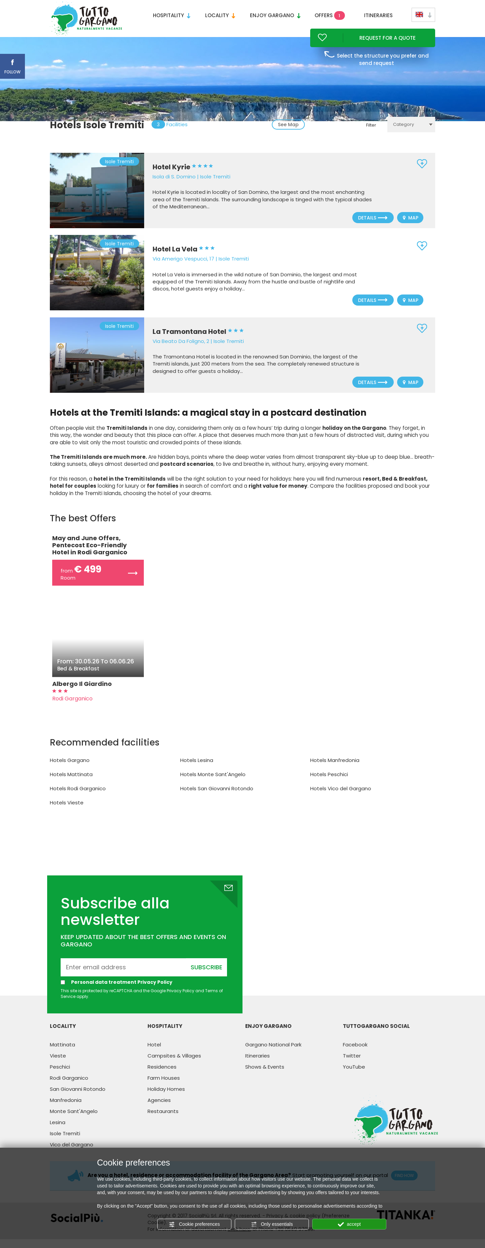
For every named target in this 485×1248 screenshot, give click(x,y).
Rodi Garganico (69, 1086)
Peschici (60, 1075)
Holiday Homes (166, 1097)
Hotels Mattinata (71, 783)
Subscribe (206, 976)
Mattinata (62, 1053)
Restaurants (163, 1119)
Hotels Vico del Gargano (340, 797)
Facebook (355, 1053)
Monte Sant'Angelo (74, 1119)
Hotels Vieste (67, 811)
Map (410, 227)
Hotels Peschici (329, 783)
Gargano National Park (273, 1053)
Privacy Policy (155, 990)
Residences (162, 1075)
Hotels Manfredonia (334, 769)
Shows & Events (264, 1075)
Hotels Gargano (70, 769)
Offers (330, 15)
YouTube (354, 1075)
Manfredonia (66, 1108)
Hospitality (171, 15)
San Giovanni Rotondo (77, 1097)
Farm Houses (164, 1086)
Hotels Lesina (196, 769)
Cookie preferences (194, 1224)
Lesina (57, 1131)
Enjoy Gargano (275, 15)
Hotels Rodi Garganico (78, 797)
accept (349, 1224)
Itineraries (378, 15)
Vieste (58, 1064)
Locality (220, 15)
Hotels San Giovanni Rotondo (216, 797)
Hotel (154, 1053)
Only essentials (272, 1224)
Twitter (352, 1064)
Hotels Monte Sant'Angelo (213, 783)
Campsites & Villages (174, 1064)
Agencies (159, 1108)
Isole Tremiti (65, 1142)
